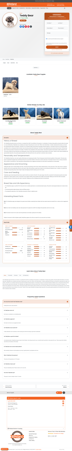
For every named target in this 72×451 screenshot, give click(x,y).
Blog (47, 8)
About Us (31, 436)
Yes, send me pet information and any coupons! (55, 38)
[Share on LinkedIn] (23, 26)
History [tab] (5, 274)
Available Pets (22, 8)
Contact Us (31, 439)
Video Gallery (28, 8)
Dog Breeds (7, 58)
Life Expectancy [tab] (30, 274)
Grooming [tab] (18, 274)
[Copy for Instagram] (29, 26)
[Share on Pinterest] (26, 26)
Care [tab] (23, 274)
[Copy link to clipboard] (31, 26)
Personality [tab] (11, 274)
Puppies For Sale (15, 8)
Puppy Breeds (42, 8)
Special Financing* (33, 434)
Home (4, 58)
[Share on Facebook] (21, 26)
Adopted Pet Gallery (35, 8)
